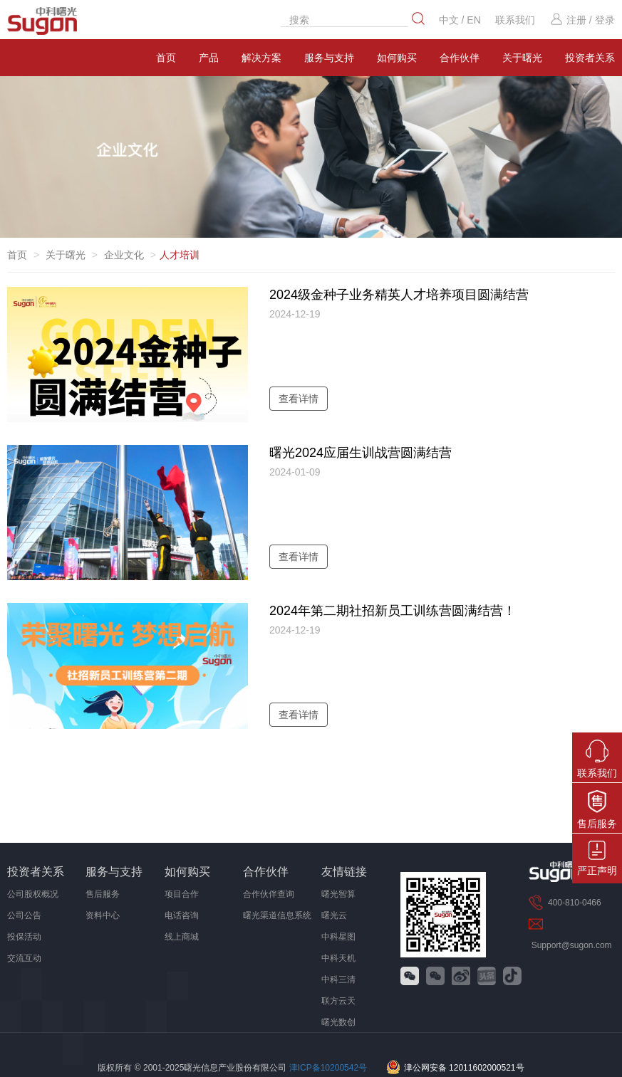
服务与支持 (329, 57)
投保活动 (24, 937)
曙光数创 (338, 1022)
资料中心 (102, 915)
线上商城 (182, 937)
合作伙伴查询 (268, 894)
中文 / (453, 20)
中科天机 (338, 958)
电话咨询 (182, 915)
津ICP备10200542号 (328, 1068)
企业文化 (124, 255)
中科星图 (338, 937)
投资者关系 (35, 872)
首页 (166, 57)
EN (473, 20)
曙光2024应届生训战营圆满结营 (360, 453)
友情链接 (344, 872)
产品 (209, 57)
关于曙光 (522, 57)
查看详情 (298, 398)
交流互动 (24, 958)
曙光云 (334, 915)
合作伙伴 (460, 57)
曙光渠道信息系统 (277, 915)
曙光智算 (338, 894)
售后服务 (102, 894)
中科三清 (338, 979)
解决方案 (261, 57)
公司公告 (24, 915)
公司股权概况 (32, 894)
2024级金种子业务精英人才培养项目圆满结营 (399, 295)
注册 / (570, 20)
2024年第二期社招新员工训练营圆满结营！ (392, 611)
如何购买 (397, 57)
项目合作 (182, 894)
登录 (605, 20)
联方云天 (338, 1001)
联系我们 (515, 20)
